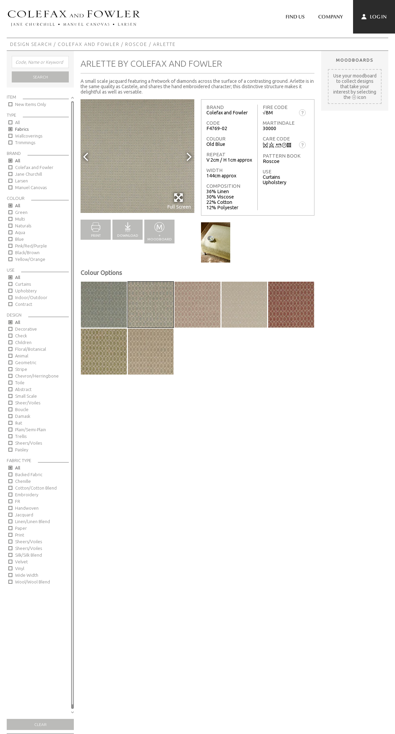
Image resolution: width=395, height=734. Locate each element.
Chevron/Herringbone (37, 376)
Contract (23, 304)
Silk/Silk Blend (28, 555)
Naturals (23, 225)
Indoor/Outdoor (31, 297)
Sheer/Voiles (27, 402)
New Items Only (30, 104)
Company (330, 17)
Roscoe (136, 44)
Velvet (21, 561)
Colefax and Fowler (88, 44)
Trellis (21, 436)
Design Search (31, 44)
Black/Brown (27, 252)
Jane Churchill (28, 174)
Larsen (21, 180)
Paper (21, 528)
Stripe (21, 369)
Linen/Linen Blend (32, 521)
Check (21, 335)
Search (40, 77)
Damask (22, 416)
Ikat (18, 422)
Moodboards (355, 60)
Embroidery (26, 494)
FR (17, 501)
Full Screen (179, 201)
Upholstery (26, 290)
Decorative (26, 329)
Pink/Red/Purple (31, 245)
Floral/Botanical (30, 349)
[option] (137, 156)
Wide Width (26, 575)
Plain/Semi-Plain (30, 429)
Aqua (20, 232)
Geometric (25, 362)
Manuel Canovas (31, 187)
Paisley (21, 449)
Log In (374, 17)
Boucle (22, 409)
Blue (19, 239)
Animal (21, 355)
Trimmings (25, 142)
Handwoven (27, 508)
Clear (40, 724)
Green (21, 212)
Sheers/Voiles (28, 443)
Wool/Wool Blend (32, 581)
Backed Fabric (28, 474)
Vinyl (19, 568)
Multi (20, 219)
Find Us (295, 17)
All (17, 122)
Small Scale (26, 396)
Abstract (23, 389)
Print (19, 534)
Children (23, 342)
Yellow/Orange (30, 259)
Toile (19, 382)
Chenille (23, 481)
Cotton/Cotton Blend (36, 488)
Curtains (23, 284)
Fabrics (22, 129)
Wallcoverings (28, 135)
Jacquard (24, 514)
